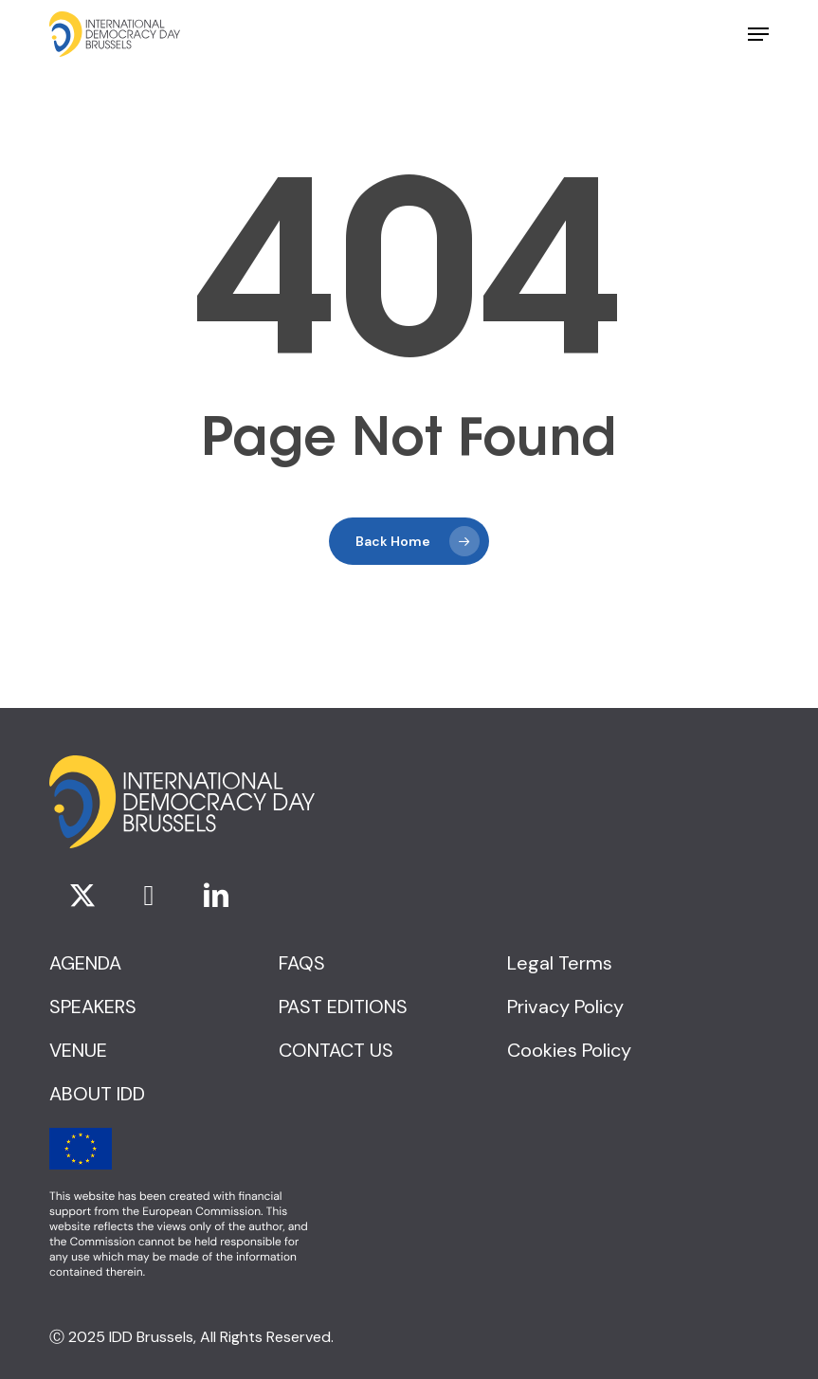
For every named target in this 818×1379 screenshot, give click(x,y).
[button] (758, 34)
